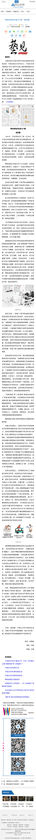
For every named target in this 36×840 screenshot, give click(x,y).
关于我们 (14, 820)
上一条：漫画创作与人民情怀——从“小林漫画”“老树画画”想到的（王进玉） (17, 781)
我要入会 (30, 815)
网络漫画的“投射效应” (12, 679)
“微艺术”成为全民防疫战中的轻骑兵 (17, 697)
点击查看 (10, 102)
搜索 (16, 1)
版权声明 (20, 820)
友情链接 (4, 822)
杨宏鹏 (27, 26)
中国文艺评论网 (15, 26)
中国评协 (8, 11)
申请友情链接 (10, 822)
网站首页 (3, 820)
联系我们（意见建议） (29, 820)
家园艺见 (16, 11)
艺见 (22, 11)
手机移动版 (14, 815)
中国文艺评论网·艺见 (12, 668)
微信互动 (22, 815)
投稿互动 (5, 815)
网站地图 (32, 1)
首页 (2, 11)
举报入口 (17, 822)
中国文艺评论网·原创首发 (13, 675)
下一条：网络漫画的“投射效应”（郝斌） (13, 784)
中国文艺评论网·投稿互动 (13, 671)
